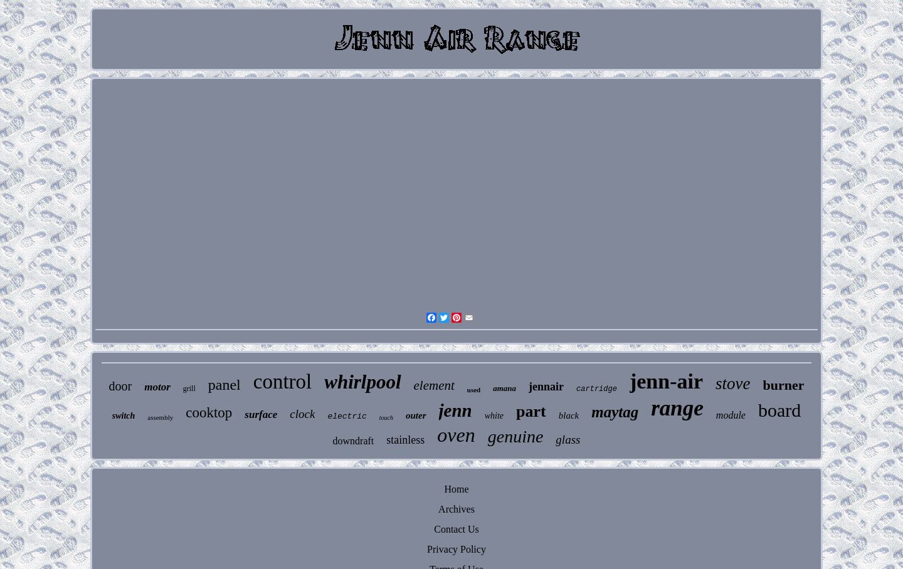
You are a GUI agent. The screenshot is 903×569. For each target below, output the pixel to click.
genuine (516, 436)
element (434, 385)
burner (783, 385)
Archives (456, 509)
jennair (546, 386)
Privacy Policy (456, 549)
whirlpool (362, 382)
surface (261, 414)
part (531, 411)
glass (568, 439)
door (120, 386)
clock (302, 413)
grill (189, 388)
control (282, 381)
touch (386, 417)
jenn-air (666, 381)
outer (416, 415)
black (569, 415)
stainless (405, 440)
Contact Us (456, 529)
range (677, 408)
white (494, 415)
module (731, 415)
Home (456, 489)
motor (157, 387)
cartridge (596, 389)
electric (346, 416)
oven (456, 435)
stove (733, 383)
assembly (160, 417)
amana (504, 388)
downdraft (353, 441)
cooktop (209, 412)
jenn (455, 410)
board (779, 410)
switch (123, 415)
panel (224, 385)
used (473, 390)
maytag (614, 412)
